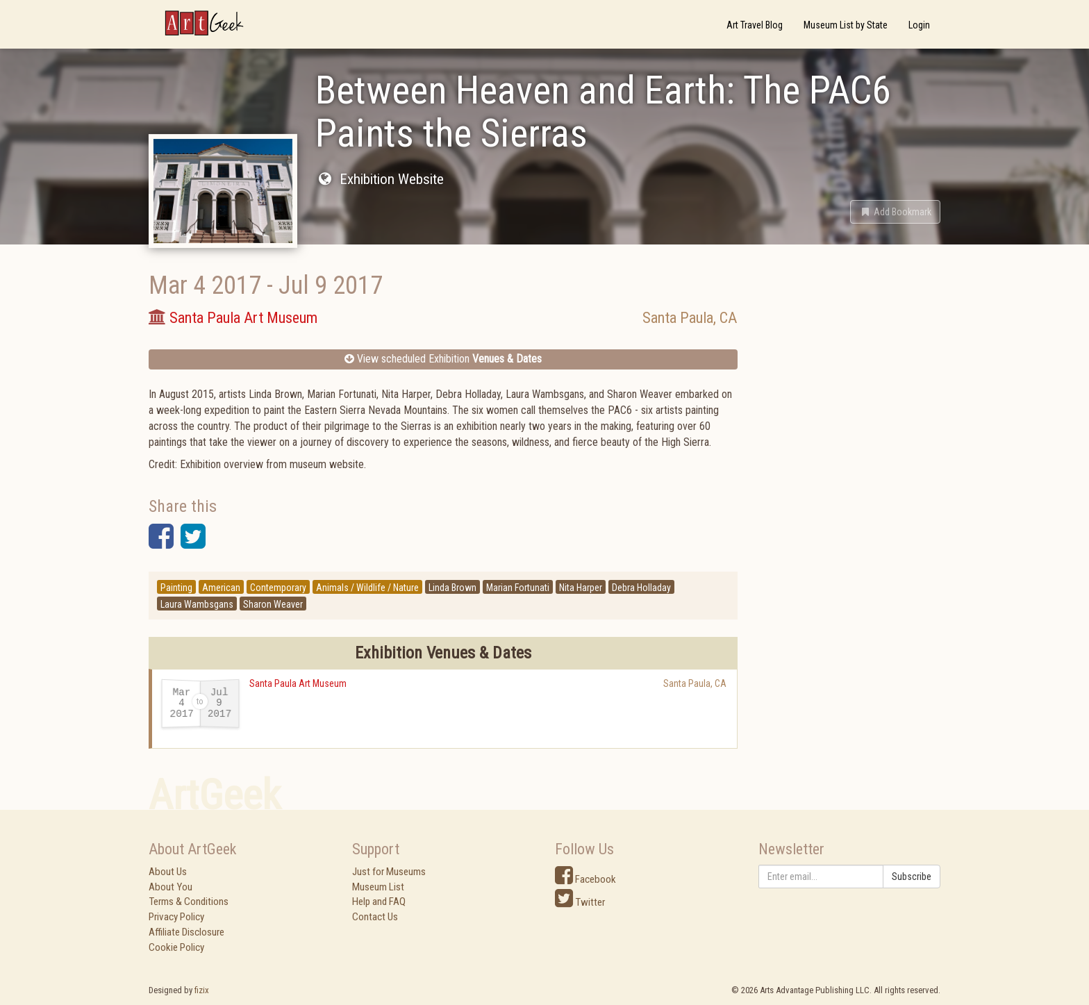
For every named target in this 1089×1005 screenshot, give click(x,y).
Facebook (585, 879)
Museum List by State (846, 25)
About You (170, 887)
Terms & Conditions (188, 901)
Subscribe (911, 876)
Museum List (378, 887)
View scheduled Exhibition (443, 358)
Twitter (580, 902)
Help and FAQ (379, 901)
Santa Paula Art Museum (298, 683)
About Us (168, 871)
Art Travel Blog (754, 25)
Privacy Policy (176, 917)
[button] (895, 212)
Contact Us (375, 917)
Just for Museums (389, 871)
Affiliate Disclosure (186, 932)
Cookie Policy (176, 947)
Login (919, 25)
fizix (201, 990)
